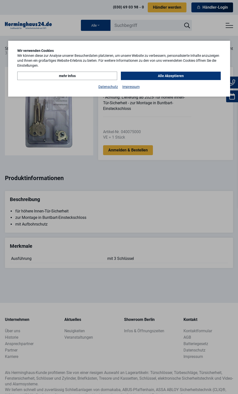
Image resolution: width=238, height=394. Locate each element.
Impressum (131, 87)
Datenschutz (108, 87)
